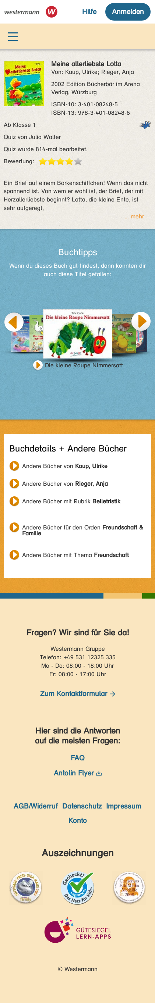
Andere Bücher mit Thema (75, 555)
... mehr (134, 216)
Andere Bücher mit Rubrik (71, 501)
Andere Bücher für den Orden (82, 528)
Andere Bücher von (65, 466)
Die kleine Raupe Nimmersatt (84, 365)
